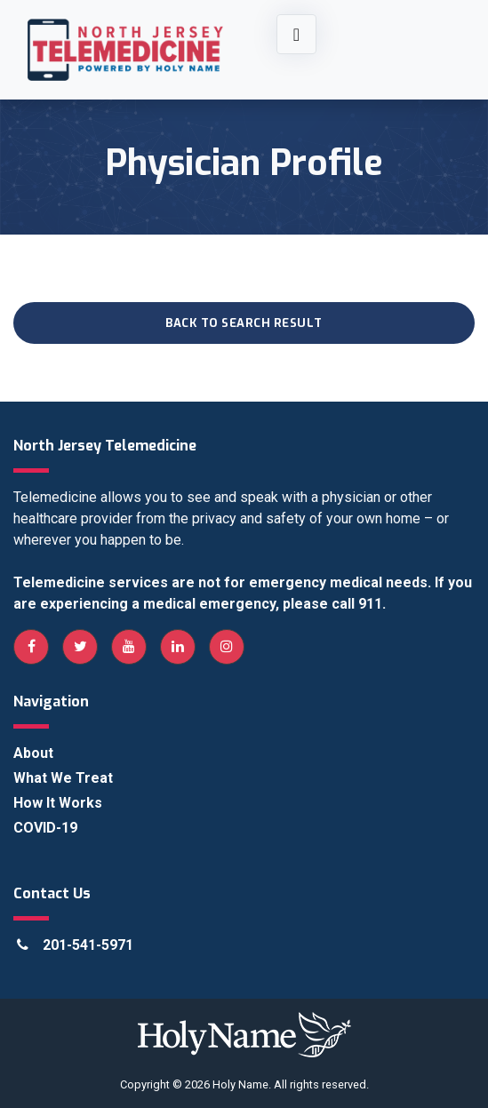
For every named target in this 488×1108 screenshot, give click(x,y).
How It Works (57, 802)
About (33, 753)
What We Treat (63, 777)
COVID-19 (45, 827)
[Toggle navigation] (296, 34)
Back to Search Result (244, 323)
